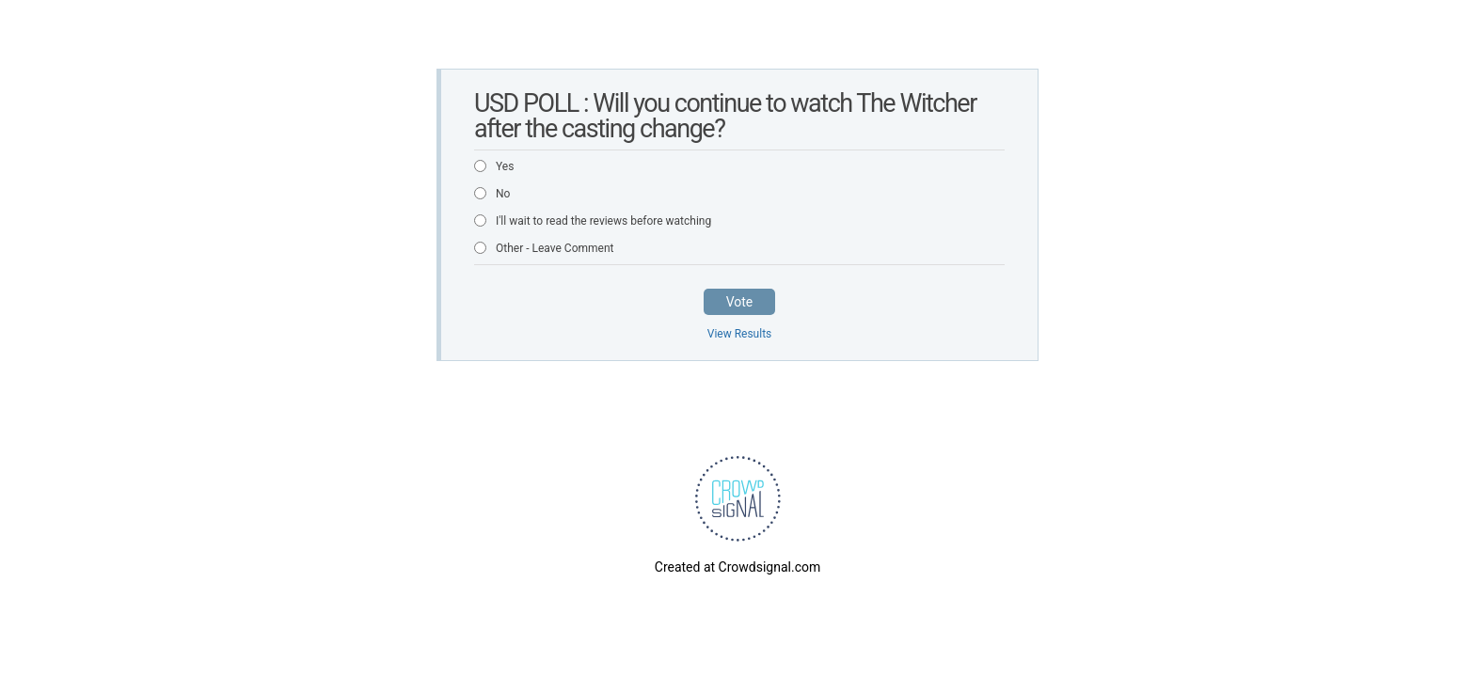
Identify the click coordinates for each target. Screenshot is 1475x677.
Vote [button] (739, 301)
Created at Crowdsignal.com (737, 567)
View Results (739, 333)
